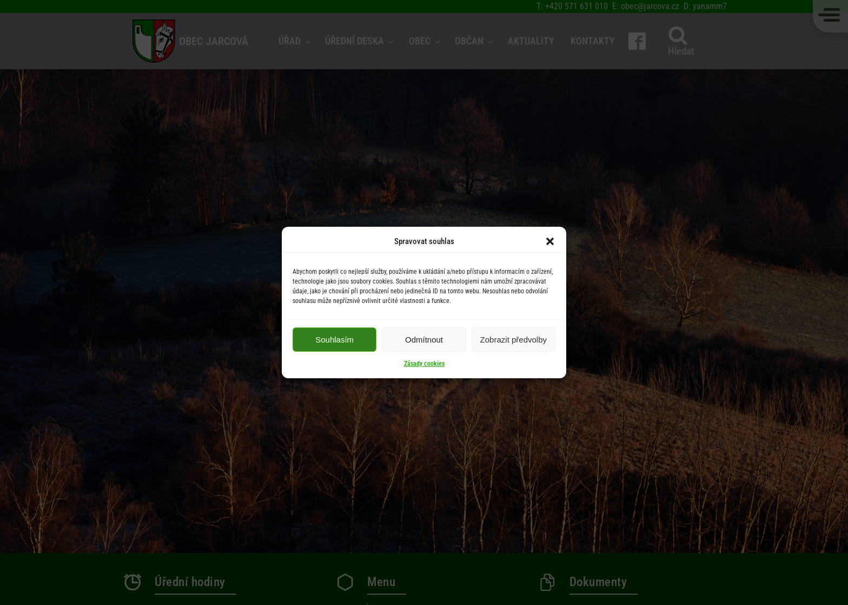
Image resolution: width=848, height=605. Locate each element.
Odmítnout (424, 339)
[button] (550, 241)
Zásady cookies (424, 363)
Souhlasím (334, 339)
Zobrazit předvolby (513, 339)
